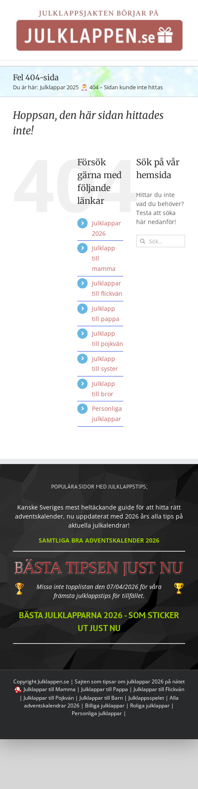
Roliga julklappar (150, 705)
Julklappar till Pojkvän (49, 697)
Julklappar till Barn (101, 697)
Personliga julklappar (97, 713)
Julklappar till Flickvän (159, 689)
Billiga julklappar (105, 705)
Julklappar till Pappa (104, 689)
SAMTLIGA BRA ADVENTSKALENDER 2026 (99, 540)
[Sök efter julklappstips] (142, 241)
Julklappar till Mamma (50, 689)
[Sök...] (160, 241)
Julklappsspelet (146, 697)
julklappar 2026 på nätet (156, 681)
